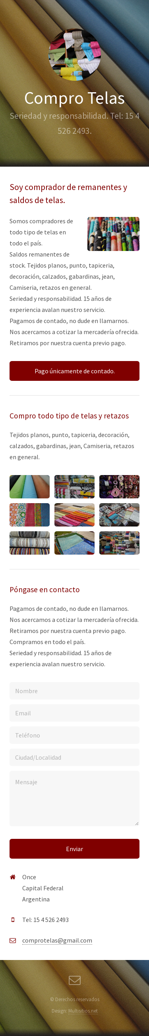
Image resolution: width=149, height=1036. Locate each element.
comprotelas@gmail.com (57, 940)
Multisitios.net (83, 1010)
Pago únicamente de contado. (75, 371)
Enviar (74, 849)
